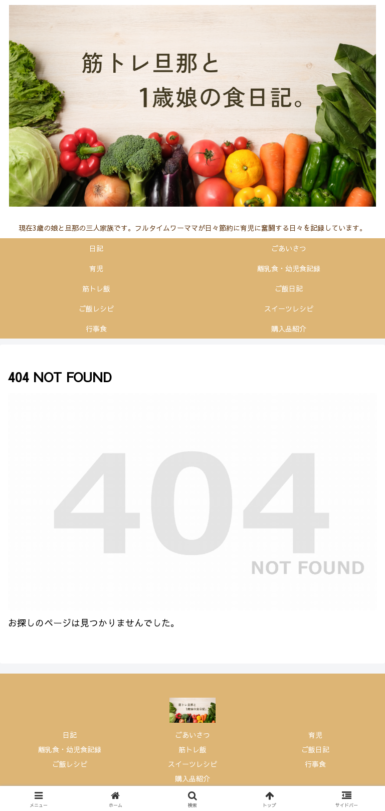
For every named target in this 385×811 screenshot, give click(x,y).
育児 (315, 735)
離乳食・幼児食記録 (69, 749)
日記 (70, 735)
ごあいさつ (192, 735)
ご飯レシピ (69, 764)
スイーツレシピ (192, 764)
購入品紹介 (192, 778)
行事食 (315, 764)
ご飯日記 (315, 749)
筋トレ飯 (192, 749)
